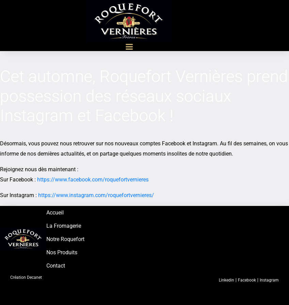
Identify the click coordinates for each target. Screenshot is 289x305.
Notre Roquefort (65, 239)
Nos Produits (61, 252)
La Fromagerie (63, 226)
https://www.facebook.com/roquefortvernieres (93, 179)
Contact (55, 265)
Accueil (55, 212)
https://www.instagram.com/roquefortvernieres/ (96, 195)
